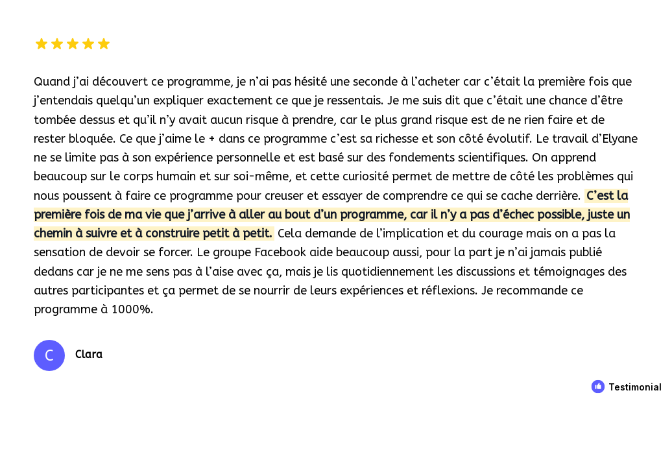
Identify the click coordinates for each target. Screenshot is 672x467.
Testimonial (635, 386)
